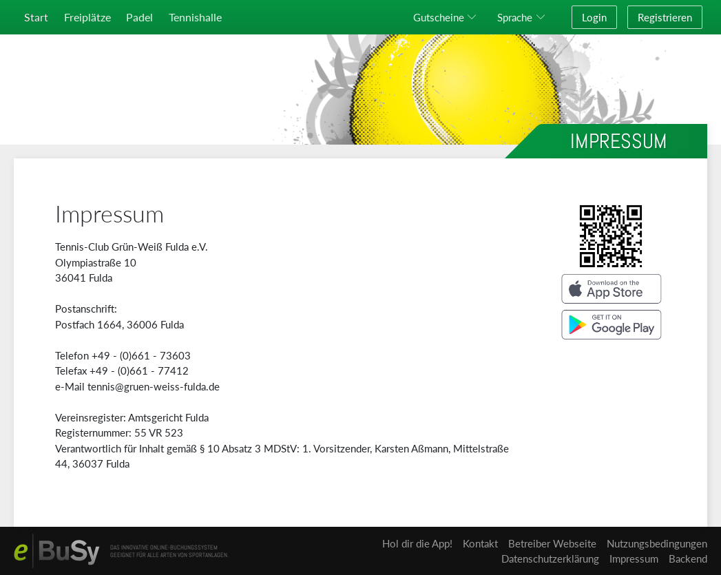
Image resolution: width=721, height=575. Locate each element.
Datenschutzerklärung (550, 558)
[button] (523, 17)
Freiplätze (87, 16)
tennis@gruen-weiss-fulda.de (153, 386)
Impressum (633, 558)
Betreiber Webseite (552, 543)
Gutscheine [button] (438, 17)
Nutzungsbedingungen (657, 543)
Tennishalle (195, 16)
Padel (139, 16)
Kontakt (480, 543)
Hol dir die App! (417, 543)
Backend (688, 558)
